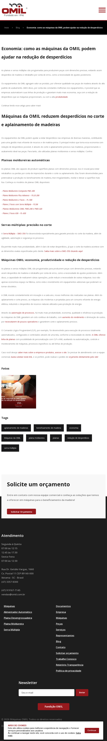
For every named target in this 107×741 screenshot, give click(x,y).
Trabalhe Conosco (66, 659)
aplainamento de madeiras (16, 428)
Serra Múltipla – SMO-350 (14, 233)
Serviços (60, 629)
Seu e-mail (27, 692)
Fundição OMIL (54, 706)
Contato (60, 647)
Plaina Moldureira (14, 623)
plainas (56, 438)
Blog (18, 28)
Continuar (91, 730)
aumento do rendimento (73, 317)
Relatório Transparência (69, 664)
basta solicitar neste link (21, 357)
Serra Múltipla (12, 629)
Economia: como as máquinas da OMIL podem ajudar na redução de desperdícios (65, 28)
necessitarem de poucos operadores (21, 321)
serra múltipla (10, 448)
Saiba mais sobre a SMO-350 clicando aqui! (63, 251)
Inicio (6, 28)
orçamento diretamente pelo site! (83, 357)
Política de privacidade (68, 670)
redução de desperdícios (78, 438)
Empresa (61, 612)
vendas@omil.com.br (13, 594)
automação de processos (22, 312)
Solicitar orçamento (67, 653)
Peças (59, 623)
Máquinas (9, 606)
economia (73, 428)
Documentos (63, 606)
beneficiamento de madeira (49, 428)
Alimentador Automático (18, 612)
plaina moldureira (36, 438)
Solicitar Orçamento (21, 511)
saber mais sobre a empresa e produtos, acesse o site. (42, 352)
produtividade (62, 97)
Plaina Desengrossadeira (18, 617)
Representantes (65, 635)
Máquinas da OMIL (12, 438)
